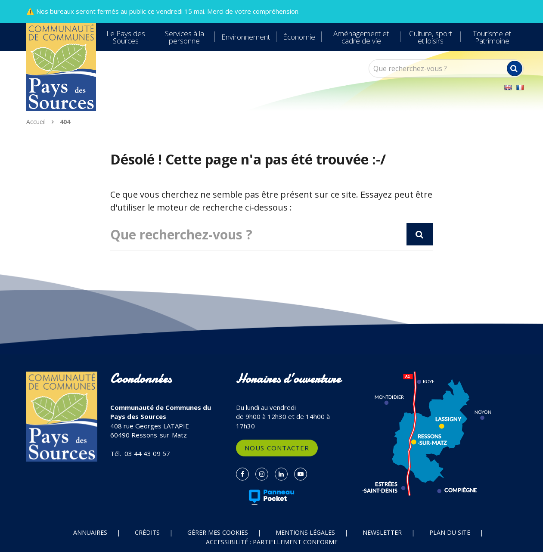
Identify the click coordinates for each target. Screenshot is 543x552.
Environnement (245, 37)
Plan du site (449, 532)
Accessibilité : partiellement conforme (272, 542)
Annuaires (90, 532)
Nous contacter (277, 447)
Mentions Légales (305, 532)
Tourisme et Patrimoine (492, 37)
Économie (299, 37)
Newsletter (382, 532)
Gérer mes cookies (217, 532)
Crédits (147, 532)
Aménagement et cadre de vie (361, 37)
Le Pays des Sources (125, 37)
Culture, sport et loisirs (430, 37)
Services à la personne (184, 37)
